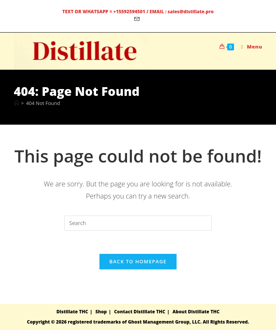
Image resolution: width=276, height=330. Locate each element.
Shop (101, 311)
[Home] (16, 103)
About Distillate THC (195, 311)
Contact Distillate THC (139, 311)
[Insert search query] (138, 223)
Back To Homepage (137, 261)
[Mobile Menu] (249, 46)
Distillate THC (72, 311)
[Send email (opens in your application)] (138, 19)
